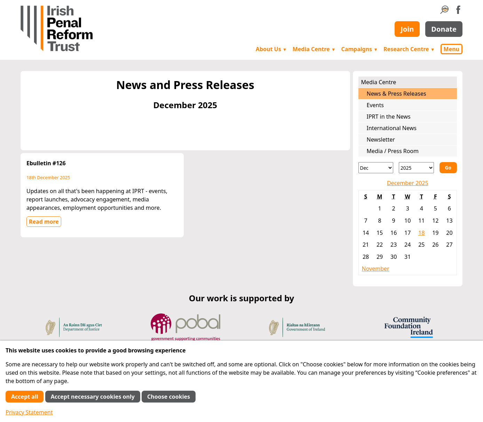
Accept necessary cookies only (93, 396)
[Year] (416, 167)
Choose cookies (168, 396)
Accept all (24, 396)
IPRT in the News (389, 116)
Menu (451, 49)
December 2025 (407, 183)
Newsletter (381, 139)
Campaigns (359, 49)
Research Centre (409, 49)
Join (407, 29)
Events (375, 105)
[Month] (376, 167)
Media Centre (314, 49)
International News (392, 128)
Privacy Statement (29, 412)
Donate (444, 29)
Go (448, 167)
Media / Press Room (393, 151)
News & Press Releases (396, 93)
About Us (271, 49)
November (375, 268)
